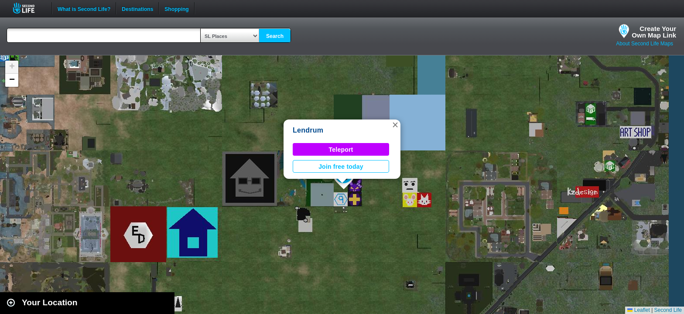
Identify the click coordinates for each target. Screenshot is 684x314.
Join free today (340, 166)
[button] (395, 124)
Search (275, 36)
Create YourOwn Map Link (654, 32)
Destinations (137, 8)
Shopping (176, 8)
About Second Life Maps (644, 44)
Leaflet (638, 310)
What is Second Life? (84, 8)
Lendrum (308, 130)
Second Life (28, 8)
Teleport (341, 149)
